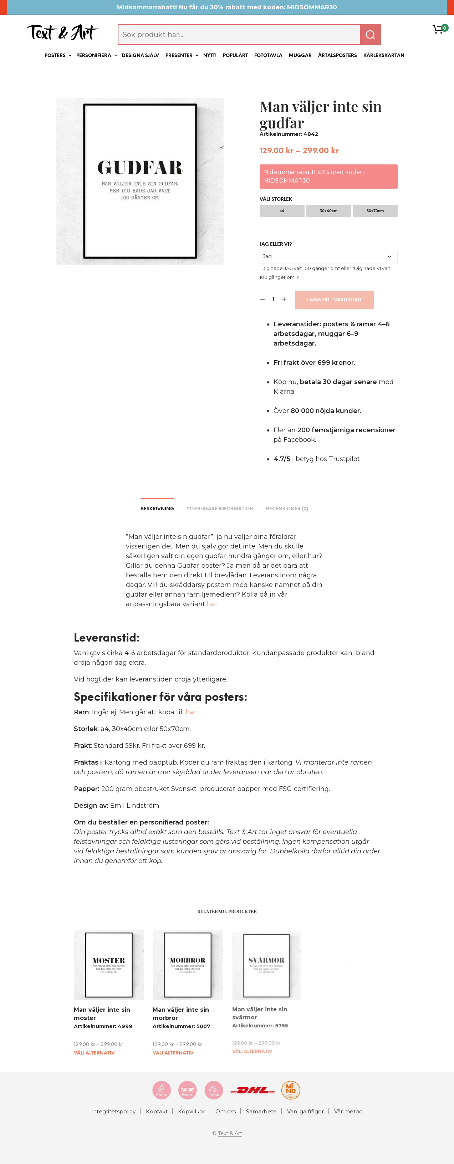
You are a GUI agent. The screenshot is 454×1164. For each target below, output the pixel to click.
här (212, 604)
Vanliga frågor (305, 1111)
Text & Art (230, 1134)
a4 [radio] (282, 211)
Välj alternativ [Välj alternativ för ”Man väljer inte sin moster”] (94, 1053)
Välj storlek (276, 199)
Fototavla (268, 55)
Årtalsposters (337, 55)
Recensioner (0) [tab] (287, 509)
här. (192, 712)
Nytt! (209, 55)
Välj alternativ (173, 1050)
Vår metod (348, 1111)
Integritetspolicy (113, 1111)
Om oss (225, 1111)
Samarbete (261, 1111)
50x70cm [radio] (375, 211)
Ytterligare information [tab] (220, 509)
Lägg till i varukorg (334, 300)
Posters (55, 55)
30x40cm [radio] (328, 211)
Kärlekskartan (383, 55)
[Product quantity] (273, 299)
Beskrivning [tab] (157, 509)
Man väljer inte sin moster (102, 1013)
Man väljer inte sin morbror (181, 1013)
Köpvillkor (191, 1111)
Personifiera (93, 55)
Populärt (235, 55)
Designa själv (140, 55)
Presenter (179, 55)
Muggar (300, 55)
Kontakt (157, 1111)
